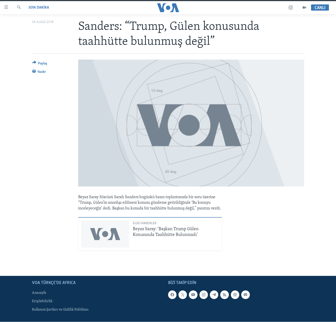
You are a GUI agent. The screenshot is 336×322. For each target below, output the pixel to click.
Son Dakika (38, 8)
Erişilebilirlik (42, 301)
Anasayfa (39, 293)
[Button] (39, 64)
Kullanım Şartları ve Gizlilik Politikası (60, 310)
